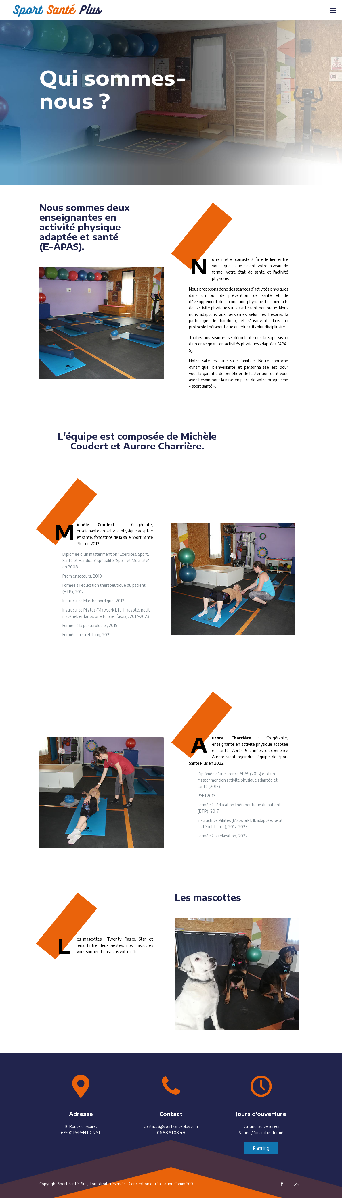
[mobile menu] (333, 10)
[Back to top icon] (297, 1184)
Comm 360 (183, 1183)
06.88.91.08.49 (171, 1132)
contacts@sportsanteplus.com (171, 1126)
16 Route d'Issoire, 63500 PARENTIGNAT (81, 1129)
